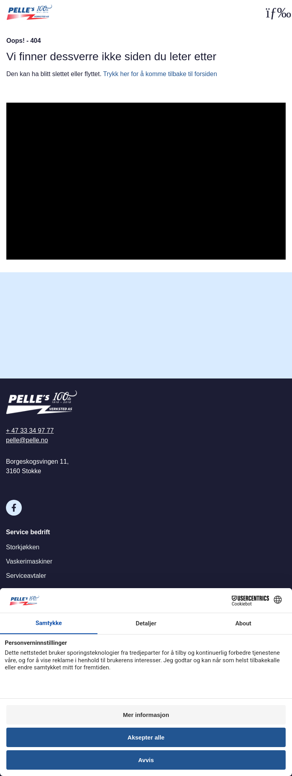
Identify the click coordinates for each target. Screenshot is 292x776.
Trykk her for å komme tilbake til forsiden (160, 74)
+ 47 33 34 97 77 (30, 430)
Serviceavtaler (26, 575)
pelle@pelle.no (27, 440)
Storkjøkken (22, 547)
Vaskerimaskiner (29, 561)
